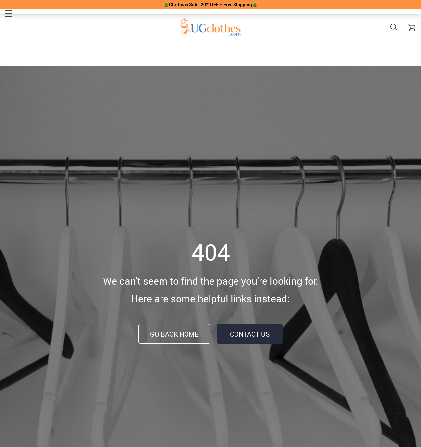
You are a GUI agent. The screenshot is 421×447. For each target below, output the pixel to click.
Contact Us (250, 334)
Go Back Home (174, 334)
